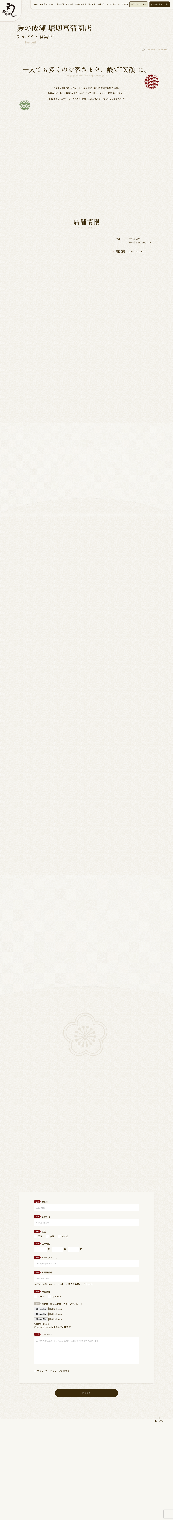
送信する (86, 1393)
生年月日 (42, 1243)
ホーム (45, 1437)
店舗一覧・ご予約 (159, 4)
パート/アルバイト (78, 1476)
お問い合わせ (102, 4)
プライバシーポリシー (48, 1371)
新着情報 (69, 4)
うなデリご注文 (138, 4)
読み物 (46, 1480)
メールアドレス (45, 1257)
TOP (36, 4)
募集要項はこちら (68, 113)
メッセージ (43, 1334)
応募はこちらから (112, 113)
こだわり (47, 1446)
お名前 (41, 1201)
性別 (40, 1231)
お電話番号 (43, 1272)
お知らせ (47, 1476)
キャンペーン (48, 1488)
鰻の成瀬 (146, 1507)
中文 (43, 1507)
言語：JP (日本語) (120, 4)
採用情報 (91, 4)
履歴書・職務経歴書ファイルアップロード (58, 1303)
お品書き (47, 1450)
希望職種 (42, 1291)
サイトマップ (87, 1507)
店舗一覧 (60, 4)
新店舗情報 (47, 1484)
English (30, 1507)
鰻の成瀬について (47, 4)
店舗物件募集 (80, 4)
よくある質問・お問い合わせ (77, 1461)
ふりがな (42, 1216)
